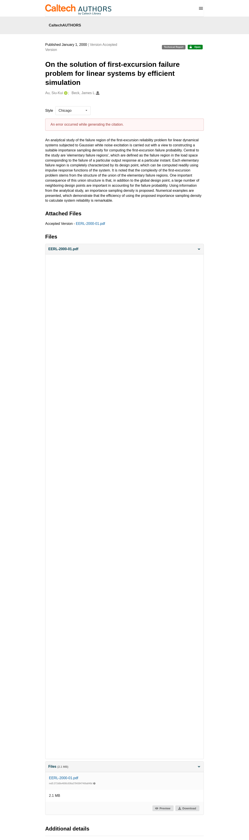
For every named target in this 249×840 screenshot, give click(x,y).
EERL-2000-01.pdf (90, 223)
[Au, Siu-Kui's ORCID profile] (65, 93)
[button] (124, 249)
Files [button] (124, 766)
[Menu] (201, 8)
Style (49, 110)
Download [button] (187, 808)
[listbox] (73, 110)
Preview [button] (162, 808)
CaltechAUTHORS (65, 25)
